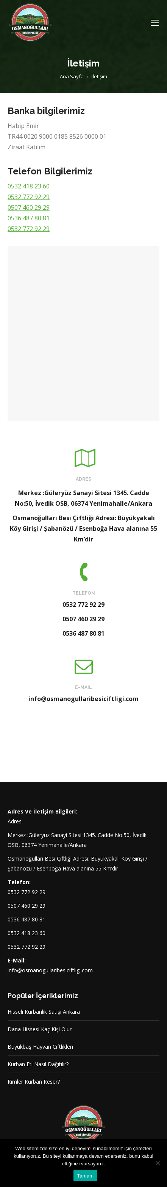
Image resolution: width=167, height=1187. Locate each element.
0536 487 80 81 (29, 218)
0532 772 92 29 (29, 197)
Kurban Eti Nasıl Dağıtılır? (38, 1064)
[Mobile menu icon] (154, 22)
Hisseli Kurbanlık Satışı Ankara (44, 1011)
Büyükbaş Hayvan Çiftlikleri (40, 1046)
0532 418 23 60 (29, 186)
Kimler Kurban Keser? (34, 1081)
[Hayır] (157, 1163)
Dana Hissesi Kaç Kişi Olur (40, 1029)
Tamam (85, 1176)
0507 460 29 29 (29, 207)
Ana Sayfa (72, 76)
